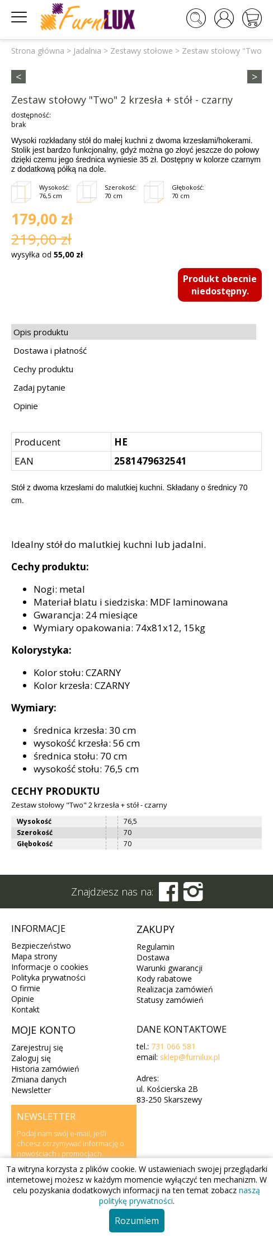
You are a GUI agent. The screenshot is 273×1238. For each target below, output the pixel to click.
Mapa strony (34, 956)
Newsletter (31, 1090)
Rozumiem (137, 1220)
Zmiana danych (39, 1079)
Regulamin (155, 946)
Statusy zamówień (170, 1000)
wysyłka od (47, 254)
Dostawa (153, 957)
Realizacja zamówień (174, 989)
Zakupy (155, 929)
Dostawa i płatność (50, 350)
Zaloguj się (31, 1058)
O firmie (25, 988)
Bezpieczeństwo (41, 945)
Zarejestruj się (37, 1047)
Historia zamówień (45, 1068)
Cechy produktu (43, 368)
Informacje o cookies (49, 967)
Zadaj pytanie (39, 387)
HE (121, 441)
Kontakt (25, 1009)
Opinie (25, 405)
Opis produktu (40, 331)
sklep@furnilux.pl (190, 1057)
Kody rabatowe (164, 978)
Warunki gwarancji (169, 968)
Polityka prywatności (48, 977)
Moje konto (43, 1030)
